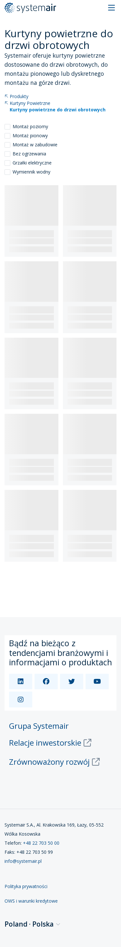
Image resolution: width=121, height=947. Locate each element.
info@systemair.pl (23, 861)
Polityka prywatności (26, 886)
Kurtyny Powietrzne (27, 103)
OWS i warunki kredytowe (31, 901)
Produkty (16, 96)
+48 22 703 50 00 (41, 843)
